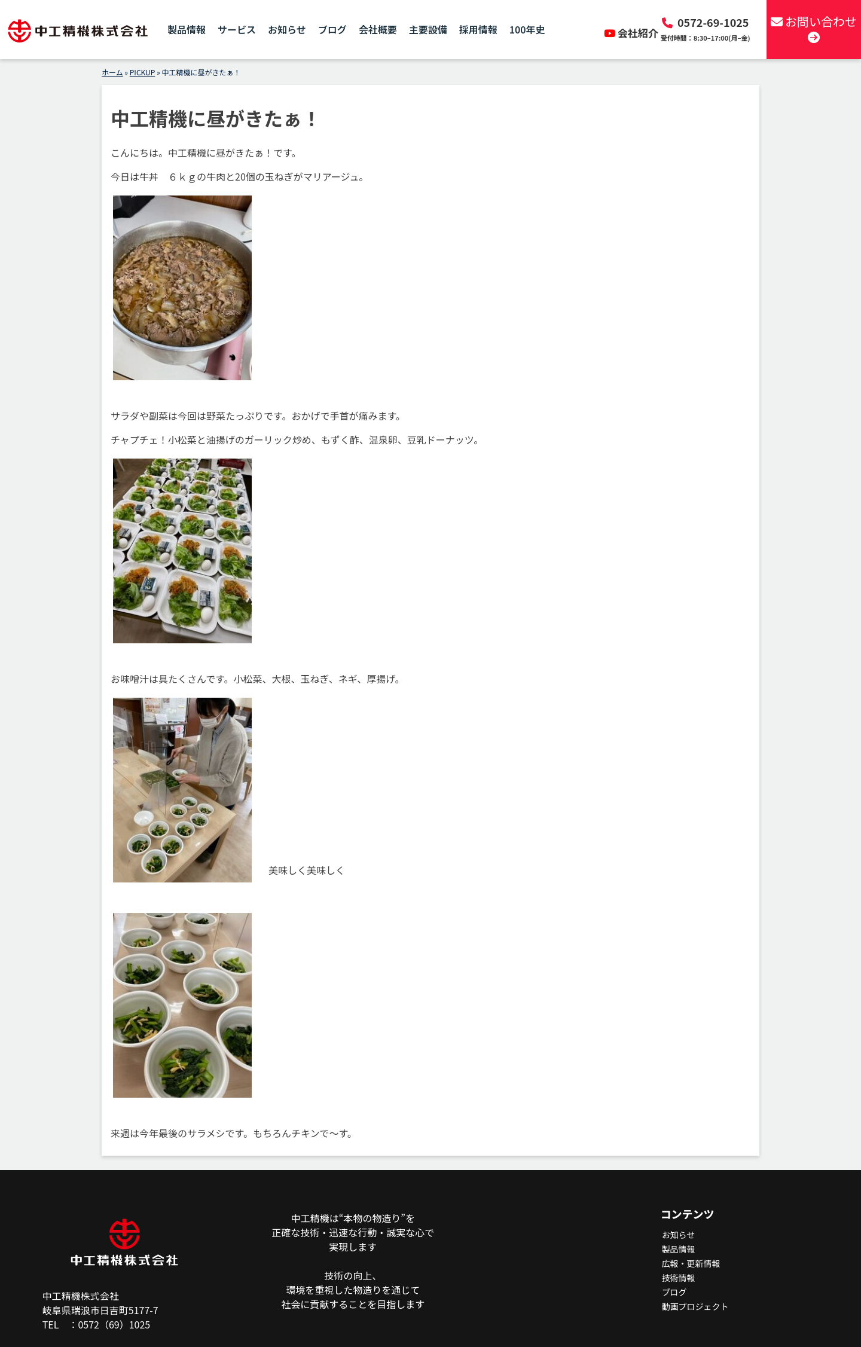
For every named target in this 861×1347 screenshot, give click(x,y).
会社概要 (378, 30)
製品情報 (186, 30)
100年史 (527, 30)
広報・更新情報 (691, 1263)
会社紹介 (632, 32)
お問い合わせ (813, 28)
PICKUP (142, 72)
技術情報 (678, 1278)
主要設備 (428, 30)
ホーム (112, 72)
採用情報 (478, 30)
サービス (237, 30)
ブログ (332, 30)
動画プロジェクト (695, 1306)
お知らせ (287, 30)
